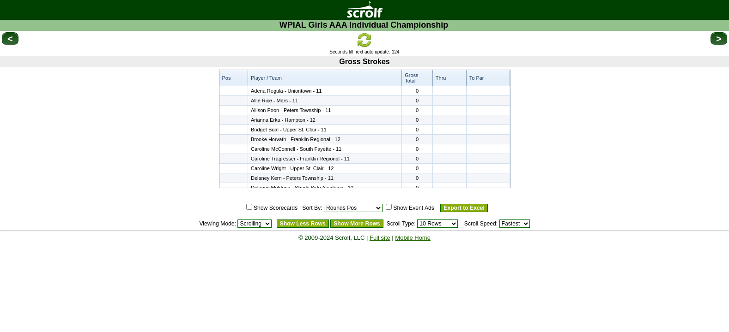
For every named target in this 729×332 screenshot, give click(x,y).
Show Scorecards (276, 208)
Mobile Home (413, 237)
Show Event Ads (413, 208)
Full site (380, 237)
